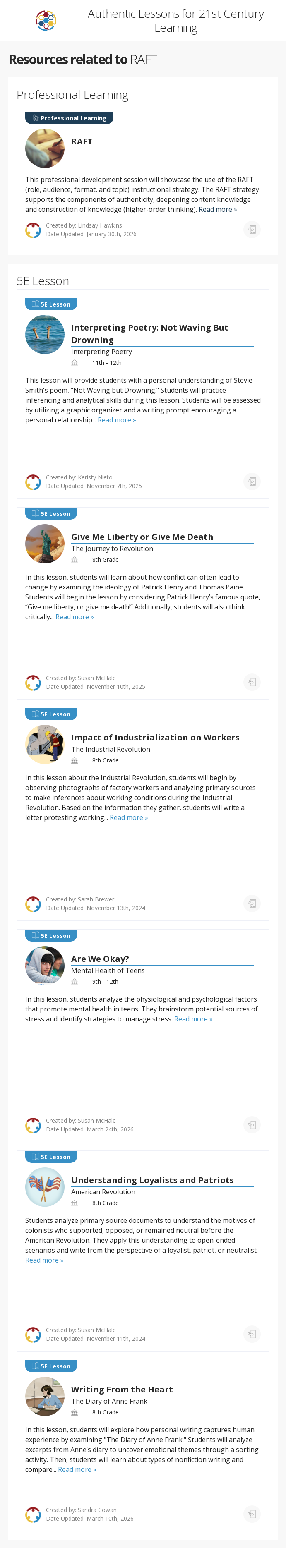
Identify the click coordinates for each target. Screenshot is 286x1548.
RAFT (82, 141)
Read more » (218, 209)
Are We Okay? (100, 958)
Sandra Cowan (97, 1510)
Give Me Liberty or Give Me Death (142, 536)
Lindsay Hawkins (100, 225)
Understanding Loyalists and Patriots (152, 1180)
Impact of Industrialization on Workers (155, 737)
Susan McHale (97, 678)
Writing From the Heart (122, 1389)
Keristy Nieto (95, 477)
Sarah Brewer (96, 899)
